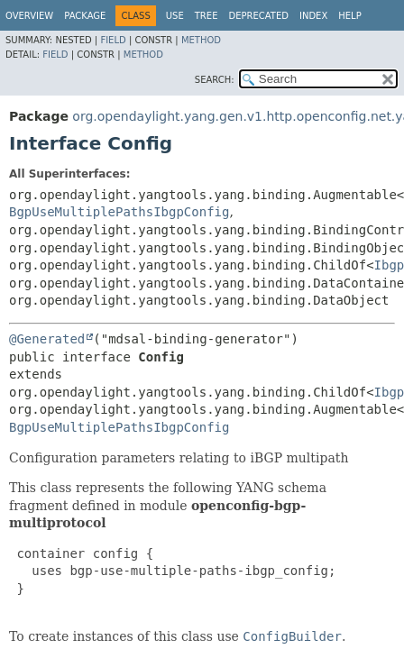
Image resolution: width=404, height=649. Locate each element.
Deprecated (258, 16)
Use (175, 16)
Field (112, 40)
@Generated (47, 339)
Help (349, 16)
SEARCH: (214, 80)
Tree (206, 16)
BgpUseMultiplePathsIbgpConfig (119, 212)
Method (201, 40)
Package (85, 16)
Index (313, 16)
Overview (29, 16)
